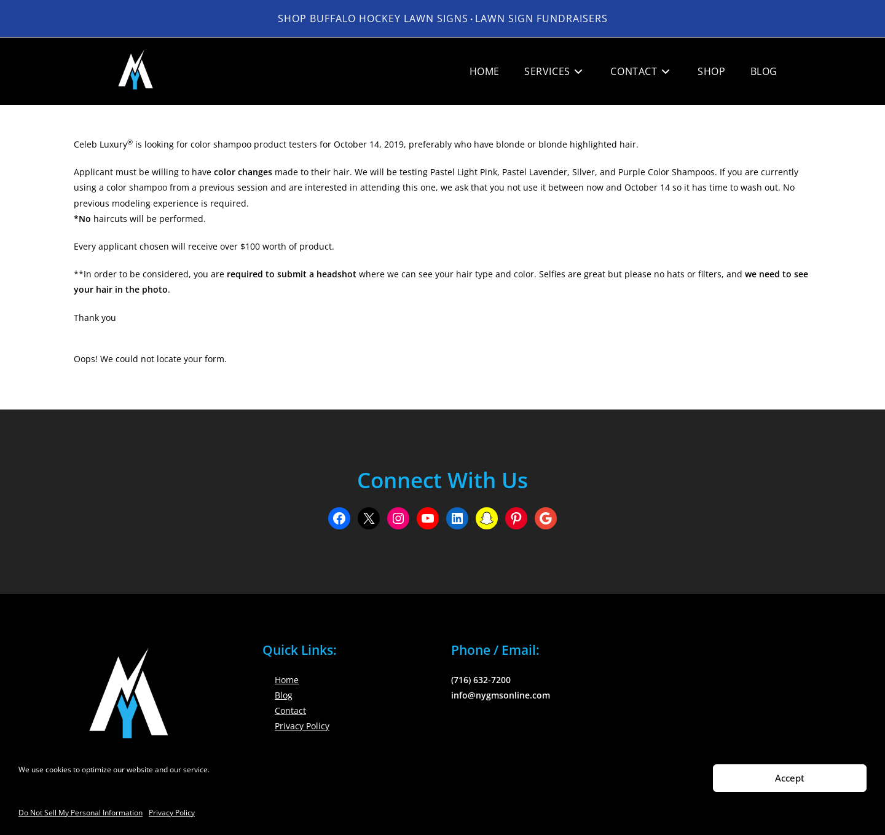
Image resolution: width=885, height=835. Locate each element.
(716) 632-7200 (481, 680)
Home (287, 680)
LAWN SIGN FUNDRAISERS (541, 18)
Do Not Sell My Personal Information (80, 812)
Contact (290, 710)
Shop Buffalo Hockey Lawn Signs (373, 18)
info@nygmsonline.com (500, 695)
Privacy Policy (172, 812)
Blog (284, 695)
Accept (789, 778)
